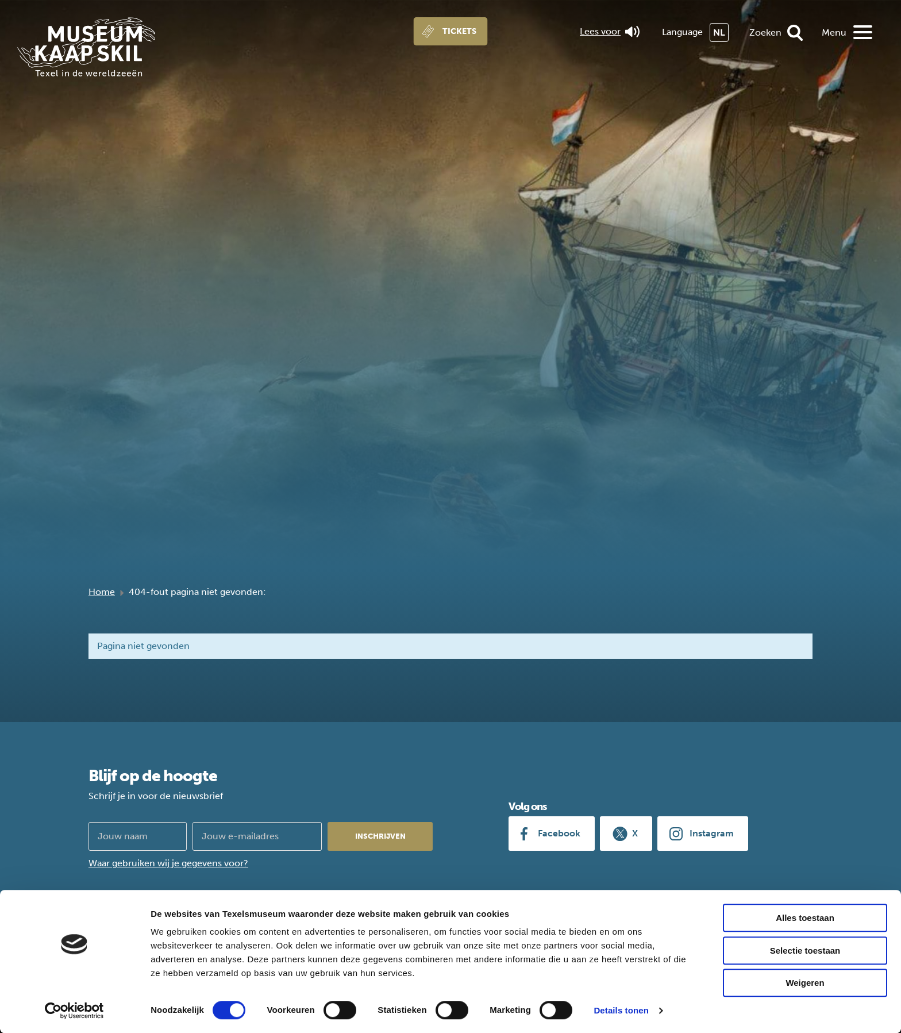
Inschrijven (380, 836)
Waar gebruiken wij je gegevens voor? (168, 863)
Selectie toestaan (805, 950)
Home (101, 591)
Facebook (559, 833)
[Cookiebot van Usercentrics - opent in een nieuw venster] (74, 1010)
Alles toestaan (805, 918)
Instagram (712, 833)
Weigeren (805, 983)
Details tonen (621, 1010)
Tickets (459, 31)
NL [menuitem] (719, 32)
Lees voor (610, 31)
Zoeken (765, 32)
